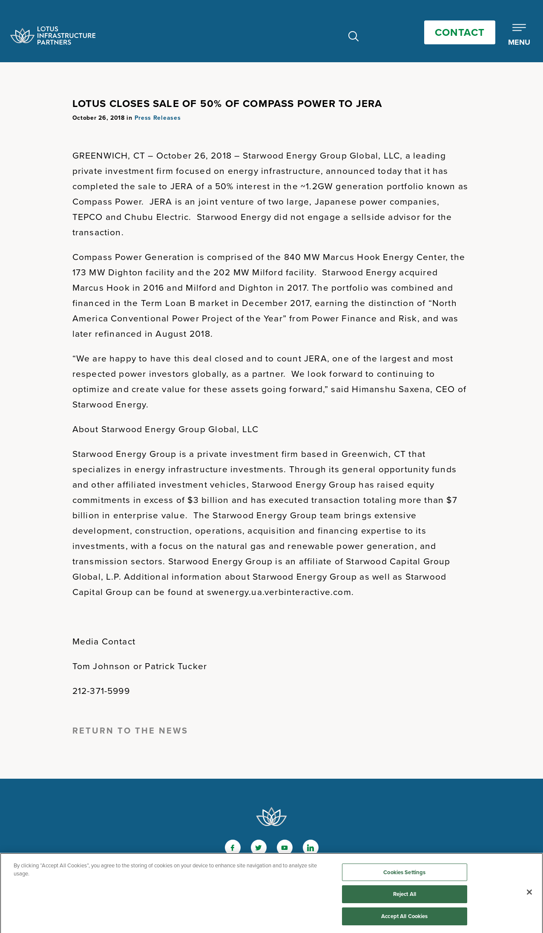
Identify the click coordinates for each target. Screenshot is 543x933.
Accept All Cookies (404, 918)
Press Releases (158, 117)
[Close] (529, 893)
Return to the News (130, 730)
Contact (460, 32)
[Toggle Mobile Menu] (519, 35)
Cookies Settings (404, 874)
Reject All (404, 896)
